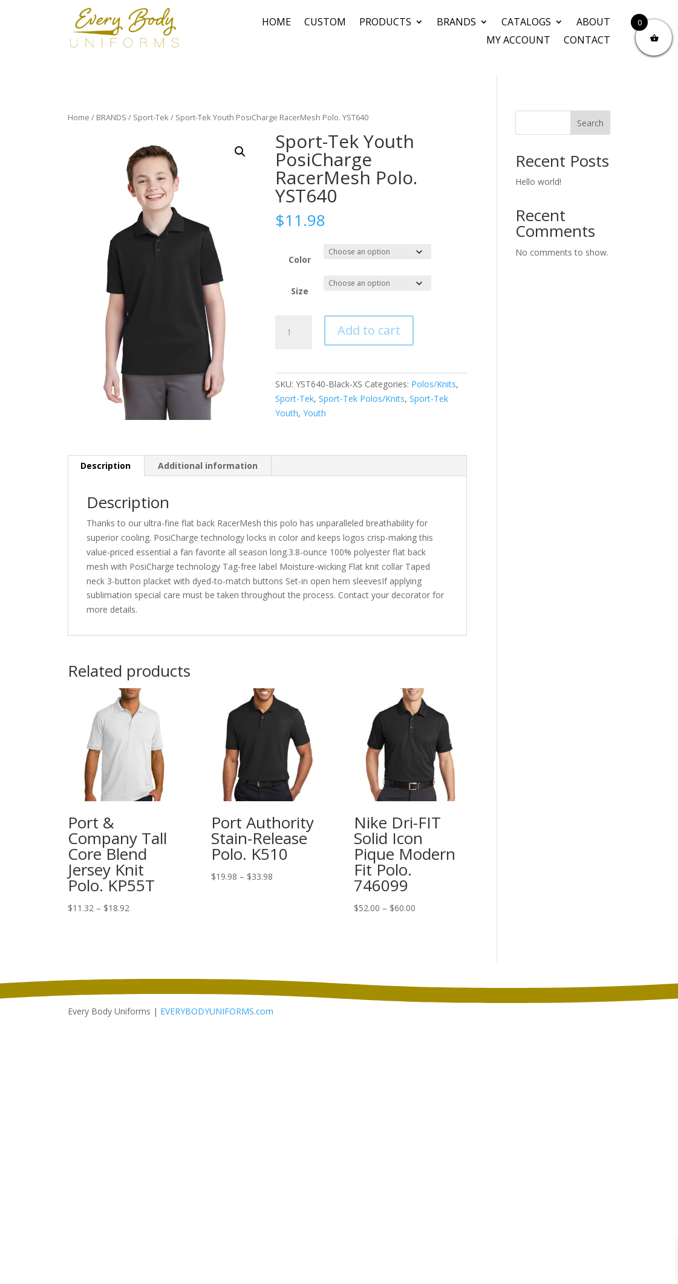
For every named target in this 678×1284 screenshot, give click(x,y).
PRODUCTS (385, 23)
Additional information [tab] (208, 465)
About (593, 23)
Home (276, 23)
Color (299, 259)
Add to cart (368, 330)
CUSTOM (325, 23)
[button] (240, 152)
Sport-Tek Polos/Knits (362, 398)
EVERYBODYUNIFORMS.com (216, 1011)
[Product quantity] (293, 332)
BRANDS (456, 23)
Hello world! (538, 181)
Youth (314, 413)
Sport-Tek (151, 117)
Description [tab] (105, 465)
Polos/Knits (433, 384)
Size (299, 291)
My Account (518, 41)
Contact (587, 41)
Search (590, 123)
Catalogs (526, 23)
